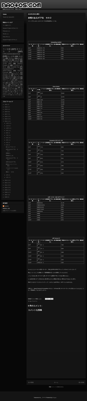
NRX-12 (5, 85)
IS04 (9, 83)
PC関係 (8, 60)
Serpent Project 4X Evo (9, 28)
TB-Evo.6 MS (15, 84)
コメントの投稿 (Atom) (57, 387)
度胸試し (8, 153)
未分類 (20, 58)
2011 (6, 185)
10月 (7, 128)
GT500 (18, 77)
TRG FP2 (5, 36)
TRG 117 (11, 90)
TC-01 (19, 88)
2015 (6, 119)
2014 (6, 121)
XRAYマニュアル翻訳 (9, 80)
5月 (7, 140)
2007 (6, 194)
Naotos (7, 206)
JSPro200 (10, 77)
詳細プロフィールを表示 (9, 210)
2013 (6, 180)
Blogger (54, 397)
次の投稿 (31, 382)
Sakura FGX (10, 88)
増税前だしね (9, 155)
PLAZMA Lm (6, 75)
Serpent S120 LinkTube (11, 62)
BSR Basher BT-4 (8, 78)
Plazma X (17, 74)
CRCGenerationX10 (11, 54)
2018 (6, 111)
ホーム (56, 382)
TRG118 (5, 31)
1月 (7, 177)
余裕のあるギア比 (11, 162)
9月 (7, 130)
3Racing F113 (7, 74)
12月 (7, 123)
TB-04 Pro (34, 301)
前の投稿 (81, 382)
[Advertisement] (56, 364)
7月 (7, 135)
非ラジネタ (12, 50)
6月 (7, 137)
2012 (6, 182)
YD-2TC (20, 85)
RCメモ (19, 91)
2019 (6, 109)
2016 (6, 116)
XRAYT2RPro (7, 70)
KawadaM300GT (8, 69)
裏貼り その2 (10, 172)
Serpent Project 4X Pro (9, 39)
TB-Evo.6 (12, 58)
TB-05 (4, 34)
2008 (6, 192)
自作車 (18, 78)
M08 (4, 91)
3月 (7, 145)
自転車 (17, 60)
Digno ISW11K (15, 94)
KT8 (13, 91)
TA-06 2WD (7, 63)
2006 (6, 197)
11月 (7, 125)
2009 (6, 190)
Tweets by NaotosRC (8, 17)
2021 (6, 104)
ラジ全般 (5, 25)
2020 (6, 107)
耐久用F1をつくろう (11, 87)
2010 (6, 187)
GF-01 (8, 91)
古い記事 (11, 56)
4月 (7, 142)
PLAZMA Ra (15, 67)
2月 (7, 175)
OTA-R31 (5, 90)
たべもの (16, 72)
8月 (7, 133)
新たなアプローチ (11, 147)
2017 (6, 114)
